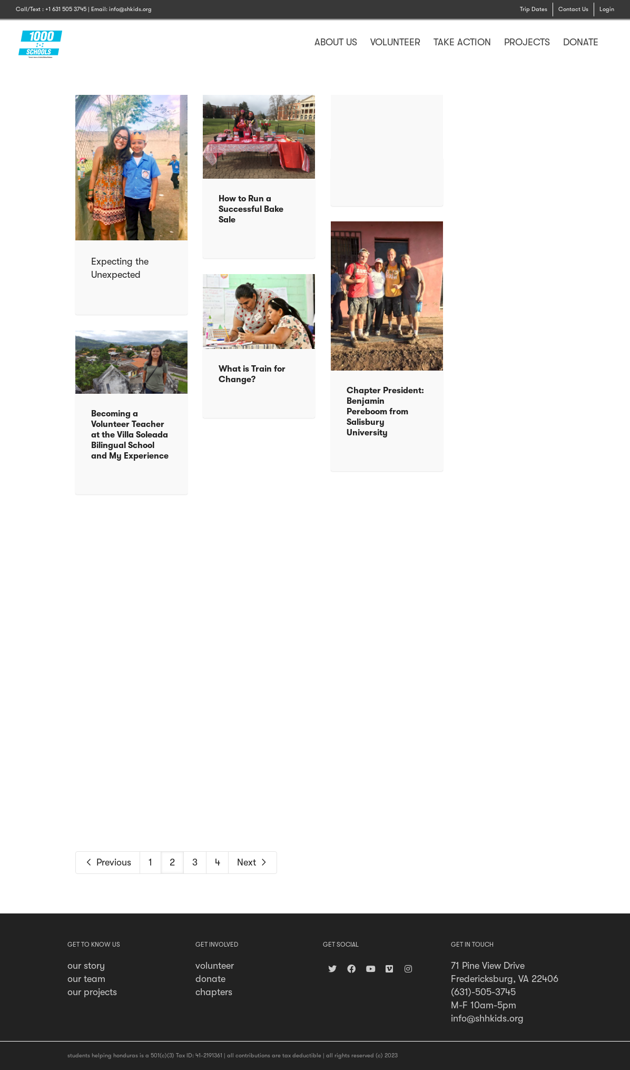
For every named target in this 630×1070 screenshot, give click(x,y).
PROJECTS (527, 42)
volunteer (214, 965)
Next (252, 862)
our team (86, 979)
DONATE (580, 42)
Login (606, 9)
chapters (213, 992)
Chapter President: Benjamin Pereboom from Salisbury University (385, 411)
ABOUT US (335, 42)
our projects (92, 992)
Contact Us (573, 9)
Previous (107, 862)
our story (86, 965)
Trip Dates (533, 9)
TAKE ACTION (462, 42)
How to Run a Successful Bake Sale (251, 209)
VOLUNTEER (395, 42)
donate (210, 979)
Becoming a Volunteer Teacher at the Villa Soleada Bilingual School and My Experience (130, 435)
